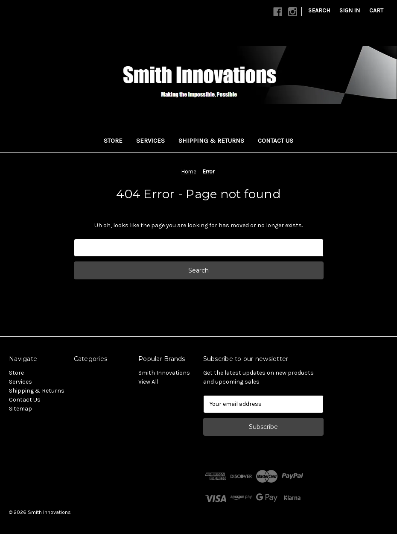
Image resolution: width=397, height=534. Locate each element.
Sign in (349, 10)
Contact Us (275, 140)
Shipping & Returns (211, 140)
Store (113, 140)
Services (150, 140)
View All (148, 381)
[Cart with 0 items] (376, 10)
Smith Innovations (164, 372)
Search (319, 10)
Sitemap (20, 408)
